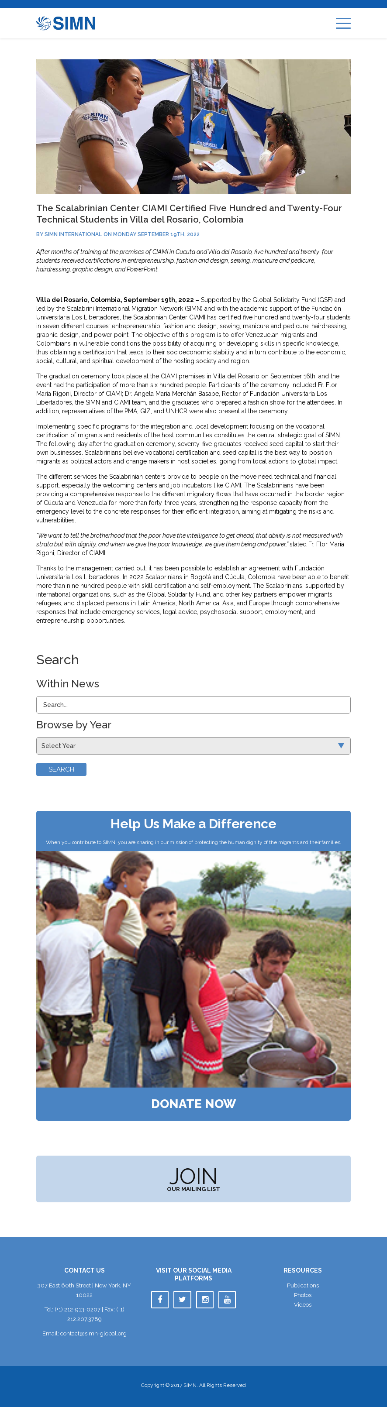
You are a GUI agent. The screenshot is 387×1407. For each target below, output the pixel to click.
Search (61, 769)
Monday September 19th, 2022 (156, 234)
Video (302, 1304)
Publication (303, 1285)
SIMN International (73, 234)
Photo (302, 1295)
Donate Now (193, 1104)
